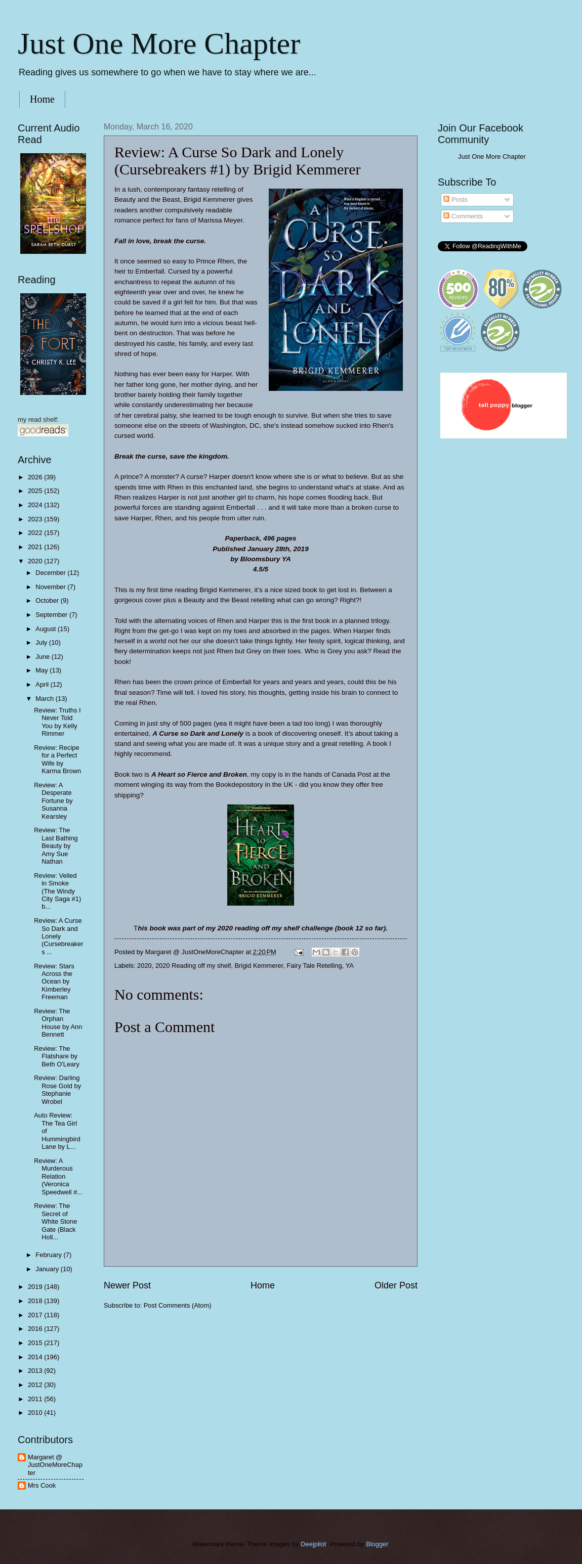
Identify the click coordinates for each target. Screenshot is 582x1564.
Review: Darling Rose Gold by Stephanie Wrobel (57, 1089)
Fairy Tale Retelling (314, 965)
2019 (36, 1286)
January (47, 1269)
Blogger (377, 1544)
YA (350, 965)
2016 (36, 1328)
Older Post (396, 1285)
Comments (463, 216)
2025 (36, 491)
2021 (36, 547)
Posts (455, 199)
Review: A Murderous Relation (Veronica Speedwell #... (58, 1176)
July (42, 642)
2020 (144, 965)
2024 (36, 505)
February (49, 1255)
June (43, 656)
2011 (36, 1399)
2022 (36, 533)
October (47, 600)
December (51, 572)
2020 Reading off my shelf (193, 965)
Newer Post (127, 1285)
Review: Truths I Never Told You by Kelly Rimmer (57, 721)
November (51, 587)
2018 (36, 1301)
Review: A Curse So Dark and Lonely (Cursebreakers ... (58, 936)
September (52, 614)
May (42, 670)
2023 (36, 519)
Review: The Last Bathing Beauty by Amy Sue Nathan (56, 845)
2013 (36, 1370)
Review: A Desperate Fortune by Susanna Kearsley (53, 800)
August (46, 629)
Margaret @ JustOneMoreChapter (55, 1465)
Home (42, 99)
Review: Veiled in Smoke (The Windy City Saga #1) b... (57, 891)
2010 (36, 1412)
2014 (36, 1357)
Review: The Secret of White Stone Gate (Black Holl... (55, 1221)
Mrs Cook (42, 1485)
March (45, 698)
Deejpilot (313, 1544)
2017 (36, 1315)
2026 (36, 477)
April (42, 684)
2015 (36, 1343)
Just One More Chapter (159, 43)
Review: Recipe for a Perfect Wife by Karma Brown (57, 759)
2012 (36, 1385)
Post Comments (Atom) (178, 1305)
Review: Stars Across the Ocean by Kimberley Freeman (54, 981)
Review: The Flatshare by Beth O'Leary (56, 1056)
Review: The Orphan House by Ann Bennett (58, 1022)
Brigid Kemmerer (258, 965)
